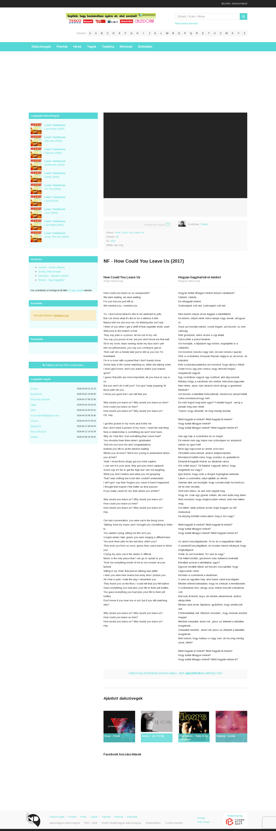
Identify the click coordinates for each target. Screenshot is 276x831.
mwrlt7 (34, 435)
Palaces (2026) (54, 149)
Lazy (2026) (54, 209)
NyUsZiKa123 (38, 429)
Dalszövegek (41, 45)
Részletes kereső (186, 21)
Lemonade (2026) (54, 125)
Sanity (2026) (54, 173)
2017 (113, 239)
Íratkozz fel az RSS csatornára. (63, 363)
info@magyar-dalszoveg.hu (125, 821)
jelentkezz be (61, 313)
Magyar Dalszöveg (44, 23)
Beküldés (145, 45)
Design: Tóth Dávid (203, 818)
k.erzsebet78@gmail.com (45, 413)
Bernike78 (36, 392)
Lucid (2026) (54, 197)
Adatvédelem (153, 821)
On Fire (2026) (54, 185)
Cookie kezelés (174, 821)
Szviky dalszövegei (49, 269)
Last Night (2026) (54, 221)
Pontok (62, 45)
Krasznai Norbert (40, 397)
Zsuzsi (34, 419)
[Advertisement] (138, 76)
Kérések (126, 45)
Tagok (91, 45)
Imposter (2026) (54, 137)
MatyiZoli (36, 424)
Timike (204, 222)
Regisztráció (239, 3)
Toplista (108, 45)
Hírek (77, 45)
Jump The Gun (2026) (56, 233)
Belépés (226, 3)
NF (117, 235)
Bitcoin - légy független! (51, 278)
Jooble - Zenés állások (51, 265)
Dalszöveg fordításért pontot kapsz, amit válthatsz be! (175, 671)
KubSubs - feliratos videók (53, 274)
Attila (33, 403)
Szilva (34, 387)
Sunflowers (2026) (54, 161)
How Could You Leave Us (129, 230)
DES (33, 408)
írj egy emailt (75, 288)
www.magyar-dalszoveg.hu (64, 821)
